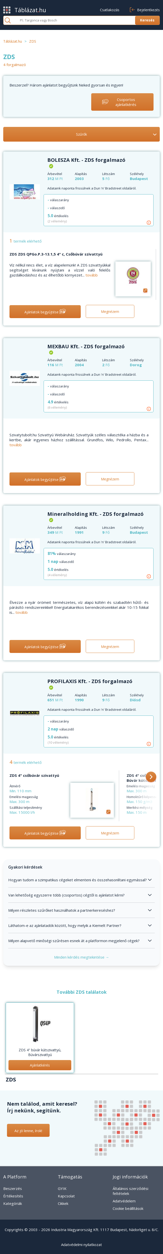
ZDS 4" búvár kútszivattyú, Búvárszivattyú (40, 1052)
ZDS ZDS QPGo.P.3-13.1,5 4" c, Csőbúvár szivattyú (55, 254)
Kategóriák (12, 1203)
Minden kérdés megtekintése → (81, 957)
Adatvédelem (124, 1200)
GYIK (62, 1188)
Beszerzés (12, 1188)
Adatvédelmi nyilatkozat (81, 1244)
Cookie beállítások (128, 1208)
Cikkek (63, 1203)
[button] (151, 777)
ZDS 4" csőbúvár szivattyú (34, 775)
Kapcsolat (66, 1195)
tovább (91, 274)
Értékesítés (13, 1195)
